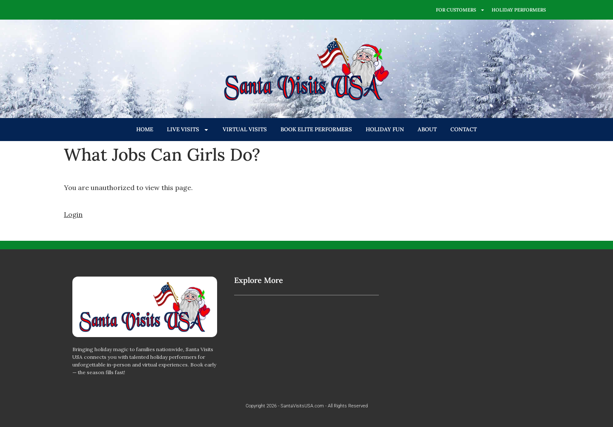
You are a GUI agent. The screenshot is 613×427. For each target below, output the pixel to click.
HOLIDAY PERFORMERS (519, 10)
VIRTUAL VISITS (245, 129)
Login (73, 214)
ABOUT (427, 129)
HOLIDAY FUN (385, 129)
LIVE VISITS (188, 130)
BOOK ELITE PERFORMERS (316, 129)
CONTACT (463, 129)
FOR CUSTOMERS (460, 10)
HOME (144, 129)
